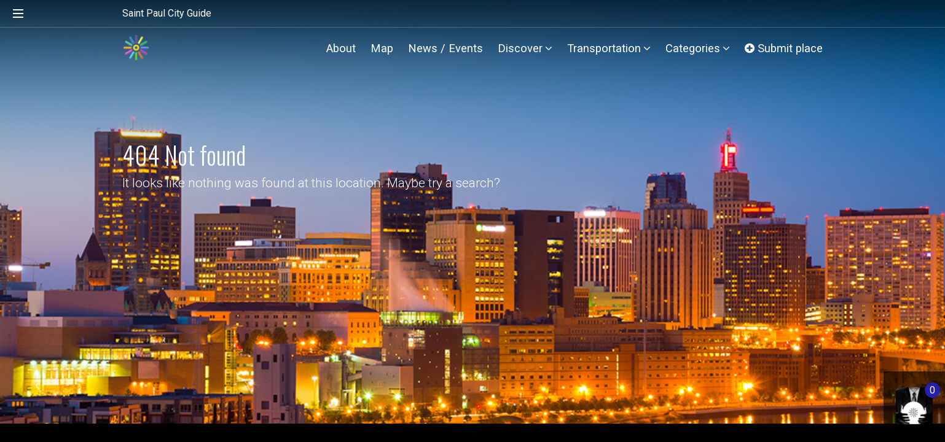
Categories (697, 48)
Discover (525, 48)
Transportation (609, 48)
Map (382, 48)
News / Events (445, 48)
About (341, 48)
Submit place (784, 48)
